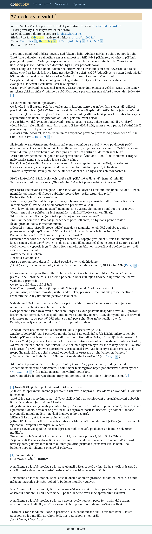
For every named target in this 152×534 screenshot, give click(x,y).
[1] (12, 95)
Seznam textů (42, 4)
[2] (127, 375)
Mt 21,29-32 (20, 371)
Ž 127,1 (109, 356)
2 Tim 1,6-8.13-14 (69, 41)
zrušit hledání (85, 37)
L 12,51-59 (39, 137)
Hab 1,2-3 (26, 41)
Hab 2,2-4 (37, 37)
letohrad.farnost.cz (108, 26)
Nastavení (61, 4)
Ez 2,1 (129, 265)
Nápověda (78, 4)
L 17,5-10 (93, 41)
